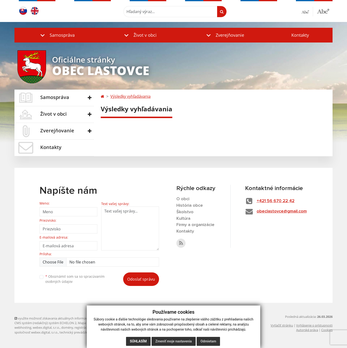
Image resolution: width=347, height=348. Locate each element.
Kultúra (183, 218)
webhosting (22, 327)
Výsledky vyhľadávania (130, 96)
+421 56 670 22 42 (275, 201)
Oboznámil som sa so (75, 279)
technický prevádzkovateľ (78, 332)
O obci (182, 199)
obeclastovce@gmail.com (282, 211)
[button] (56, 35)
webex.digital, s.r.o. (46, 327)
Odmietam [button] (208, 341)
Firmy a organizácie (195, 225)
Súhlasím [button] (138, 341)
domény (67, 327)
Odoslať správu (141, 279)
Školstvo (185, 212)
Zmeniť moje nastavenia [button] (173, 341)
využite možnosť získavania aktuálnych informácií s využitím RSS (62, 318)
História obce (189, 205)
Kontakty (300, 35)
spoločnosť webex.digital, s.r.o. (36, 332)
